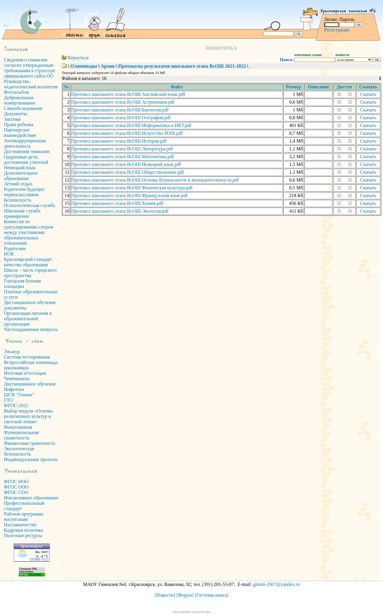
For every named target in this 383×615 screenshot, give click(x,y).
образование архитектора (191, 612)
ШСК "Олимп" (19, 394)
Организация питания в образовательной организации (28, 319)
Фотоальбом (16, 92)
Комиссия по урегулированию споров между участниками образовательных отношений (28, 232)
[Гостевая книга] (211, 595)
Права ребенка (18, 124)
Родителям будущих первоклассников (24, 192)
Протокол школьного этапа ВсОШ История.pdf (119, 140)
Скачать (368, 94)
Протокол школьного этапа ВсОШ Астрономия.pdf (122, 102)
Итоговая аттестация (25, 373)
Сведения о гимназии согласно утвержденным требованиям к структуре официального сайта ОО (29, 67)
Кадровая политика (23, 530)
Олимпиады (83, 66)
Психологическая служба (29, 205)
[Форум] (185, 595)
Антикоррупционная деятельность (25, 143)
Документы (15, 113)
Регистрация (336, 29)
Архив (107, 66)
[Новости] (165, 595)
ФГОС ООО (16, 486)
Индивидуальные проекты (30, 459)
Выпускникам (18, 427)
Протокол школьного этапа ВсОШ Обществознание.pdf (127, 172)
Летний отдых (18, 183)
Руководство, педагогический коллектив (31, 84)
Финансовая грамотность (29, 443)
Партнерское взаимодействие (20, 132)
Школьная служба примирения (22, 213)
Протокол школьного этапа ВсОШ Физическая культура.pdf (131, 187)
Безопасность (17, 200)
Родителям (14, 248)
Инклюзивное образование (31, 497)
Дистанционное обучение (30, 383)
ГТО (8, 400)
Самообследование (23, 108)
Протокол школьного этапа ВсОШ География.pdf (121, 117)
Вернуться (78, 57)
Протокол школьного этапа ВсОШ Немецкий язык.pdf (126, 164)
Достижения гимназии (27, 151)
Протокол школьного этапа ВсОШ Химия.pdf (117, 203)
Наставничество (20, 524)
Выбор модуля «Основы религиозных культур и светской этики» (28, 416)
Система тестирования (27, 356)
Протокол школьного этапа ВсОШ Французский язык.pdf (129, 195)
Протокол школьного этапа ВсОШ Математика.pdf (122, 156)
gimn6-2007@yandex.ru (276, 584)
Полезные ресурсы (23, 535)
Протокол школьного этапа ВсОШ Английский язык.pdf (128, 94)
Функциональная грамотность (21, 435)
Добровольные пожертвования (19, 100)
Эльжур (12, 351)
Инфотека (14, 389)
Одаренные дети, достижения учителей (26, 159)
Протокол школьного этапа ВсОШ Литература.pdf (122, 148)
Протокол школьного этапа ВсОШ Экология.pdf (119, 211)
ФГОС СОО (16, 492)
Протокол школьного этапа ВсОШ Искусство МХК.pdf (127, 133)
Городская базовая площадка (22, 283)
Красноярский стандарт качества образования (28, 262)
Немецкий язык (20, 167)
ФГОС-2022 (16, 405)
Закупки (12, 119)
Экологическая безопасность (19, 451)
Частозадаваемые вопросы (31, 329)
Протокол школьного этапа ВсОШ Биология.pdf (119, 109)
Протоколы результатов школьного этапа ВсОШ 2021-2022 (182, 66)
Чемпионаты (17, 378)
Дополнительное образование (21, 175)
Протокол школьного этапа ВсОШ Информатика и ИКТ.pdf (131, 125)
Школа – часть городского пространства (30, 273)
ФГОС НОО (16, 481)
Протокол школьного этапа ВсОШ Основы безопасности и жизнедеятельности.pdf (155, 179)
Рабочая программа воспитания (23, 516)
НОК (9, 253)
